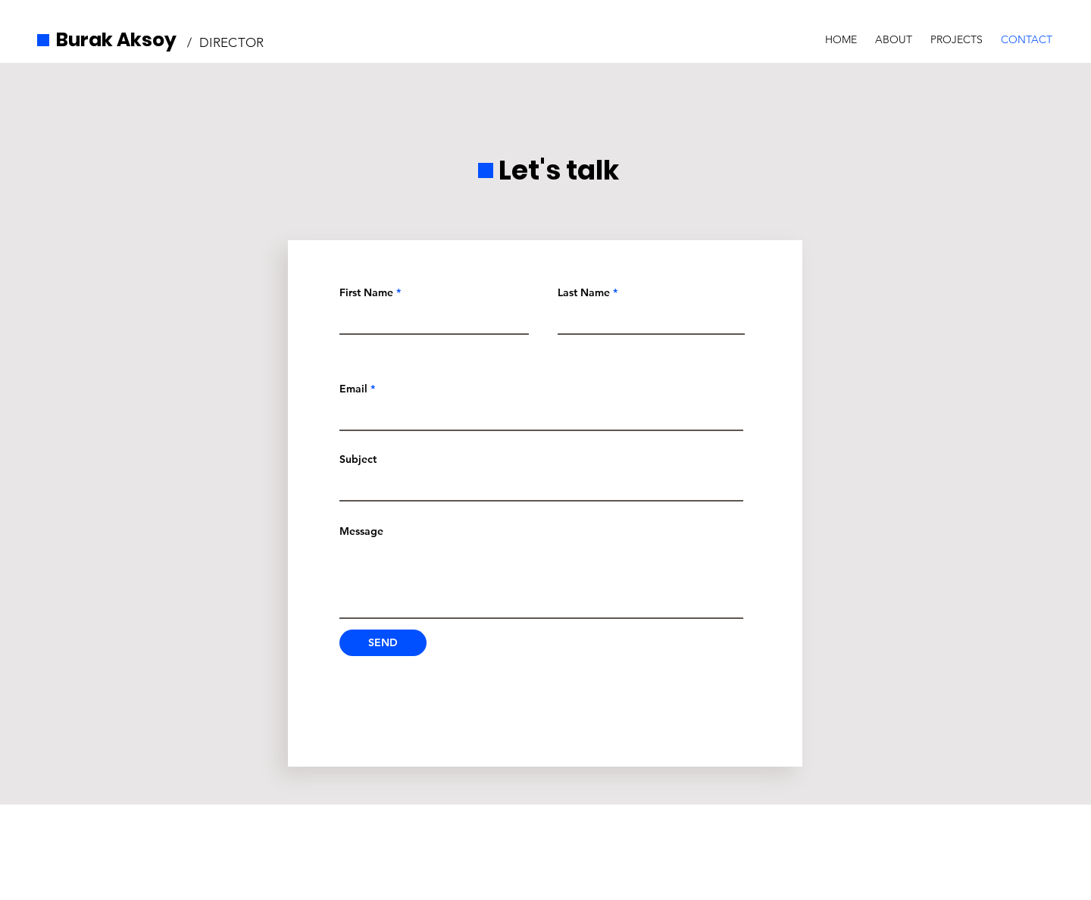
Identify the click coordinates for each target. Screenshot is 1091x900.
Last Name (584, 292)
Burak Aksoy (116, 40)
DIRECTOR (231, 42)
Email (353, 388)
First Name (366, 292)
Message (361, 531)
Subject (358, 459)
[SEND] (383, 643)
